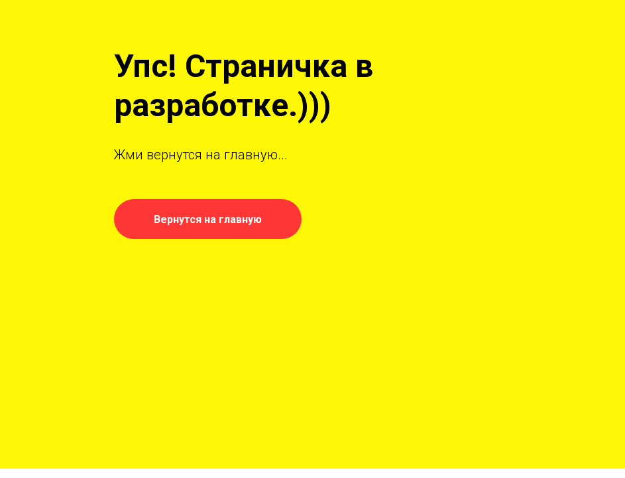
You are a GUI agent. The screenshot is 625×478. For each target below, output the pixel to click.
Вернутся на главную (208, 219)
